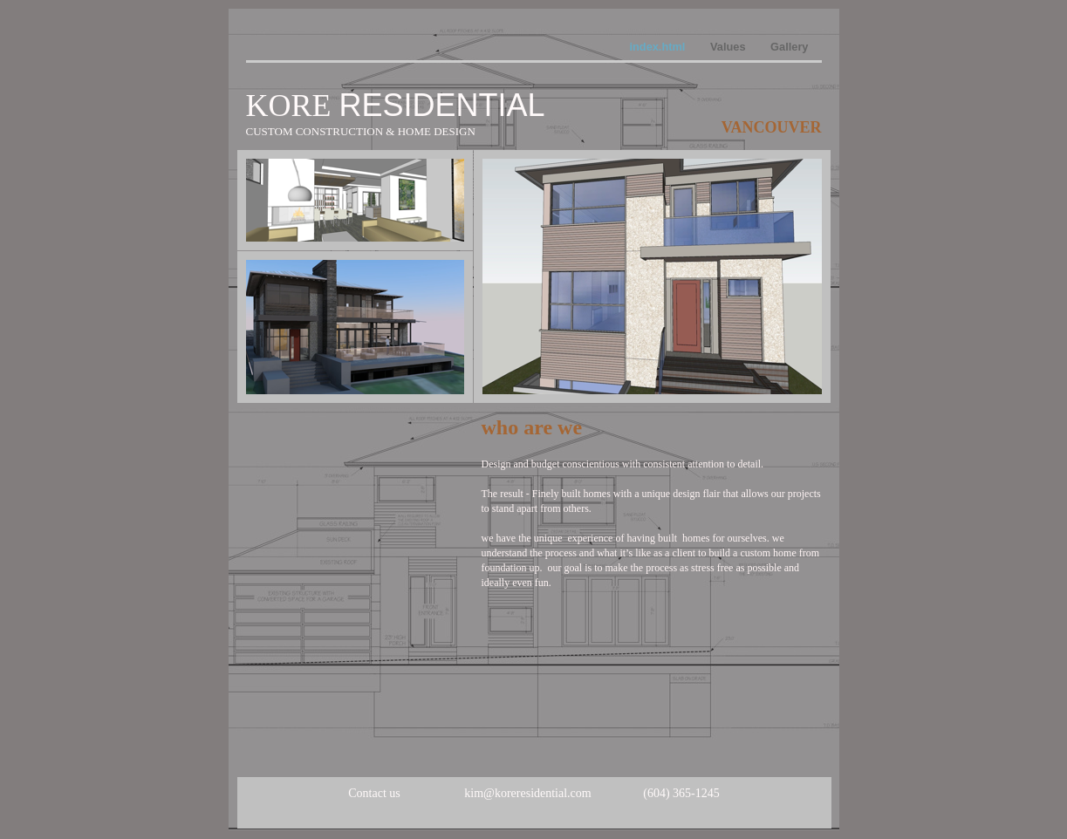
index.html (658, 46)
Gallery (789, 46)
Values (729, 46)
